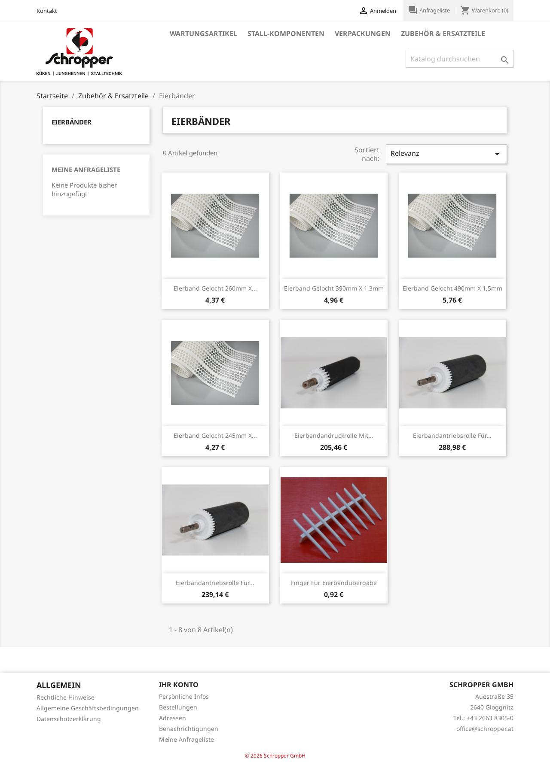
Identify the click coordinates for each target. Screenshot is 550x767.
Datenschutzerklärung (69, 719)
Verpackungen (363, 33)
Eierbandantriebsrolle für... (452, 435)
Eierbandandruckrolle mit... (333, 435)
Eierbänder (72, 122)
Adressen (172, 718)
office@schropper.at (484, 729)
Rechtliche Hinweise (66, 697)
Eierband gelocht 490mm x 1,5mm (452, 288)
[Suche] (459, 59)
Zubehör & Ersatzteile (443, 33)
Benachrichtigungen (188, 729)
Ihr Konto (179, 684)
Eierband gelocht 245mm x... (215, 435)
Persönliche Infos (184, 696)
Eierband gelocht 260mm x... (215, 288)
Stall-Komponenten (286, 33)
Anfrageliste (429, 10)
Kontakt (47, 11)
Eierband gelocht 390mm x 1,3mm (334, 288)
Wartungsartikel (203, 33)
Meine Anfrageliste (86, 169)
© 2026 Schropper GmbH (275, 755)
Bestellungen (178, 707)
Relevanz (446, 154)
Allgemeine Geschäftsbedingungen (88, 708)
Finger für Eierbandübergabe (334, 583)
